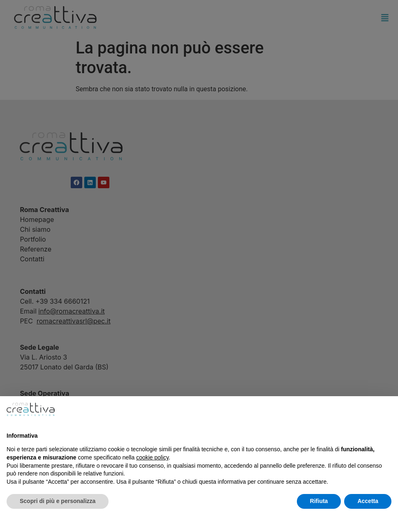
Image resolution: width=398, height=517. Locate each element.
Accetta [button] (367, 501)
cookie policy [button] (152, 457)
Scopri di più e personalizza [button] (57, 501)
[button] (387, 409)
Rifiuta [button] (319, 501)
